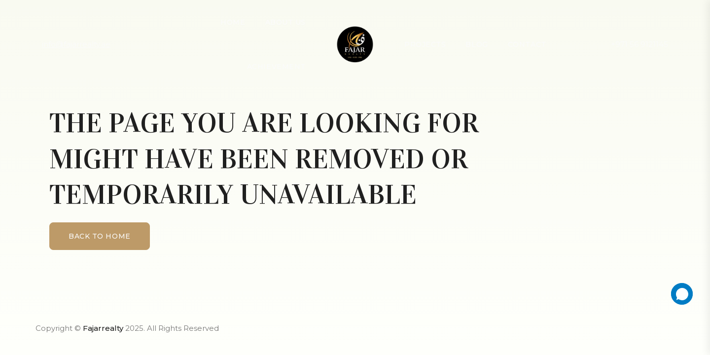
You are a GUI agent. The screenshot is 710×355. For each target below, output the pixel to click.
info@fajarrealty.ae (76, 44)
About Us (285, 22)
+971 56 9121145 (639, 44)
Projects (425, 44)
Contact (527, 44)
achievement (276, 66)
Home (232, 22)
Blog (476, 44)
